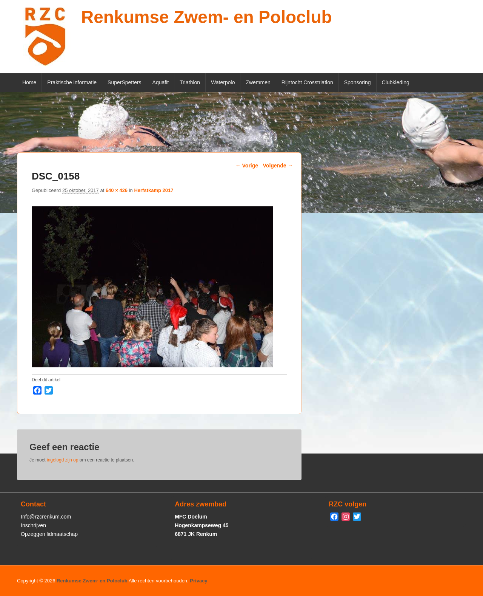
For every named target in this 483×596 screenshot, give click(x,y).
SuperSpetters (125, 82)
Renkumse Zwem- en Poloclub (206, 17)
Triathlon (190, 82)
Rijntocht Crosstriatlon (307, 82)
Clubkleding (395, 82)
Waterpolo (223, 82)
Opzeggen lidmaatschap (49, 534)
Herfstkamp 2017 (153, 190)
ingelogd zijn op (62, 460)
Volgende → (278, 166)
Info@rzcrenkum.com (46, 517)
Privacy (198, 581)
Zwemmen (258, 82)
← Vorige (246, 166)
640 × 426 (117, 190)
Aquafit (160, 82)
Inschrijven (33, 525)
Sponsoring (357, 82)
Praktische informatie (72, 82)
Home (29, 82)
